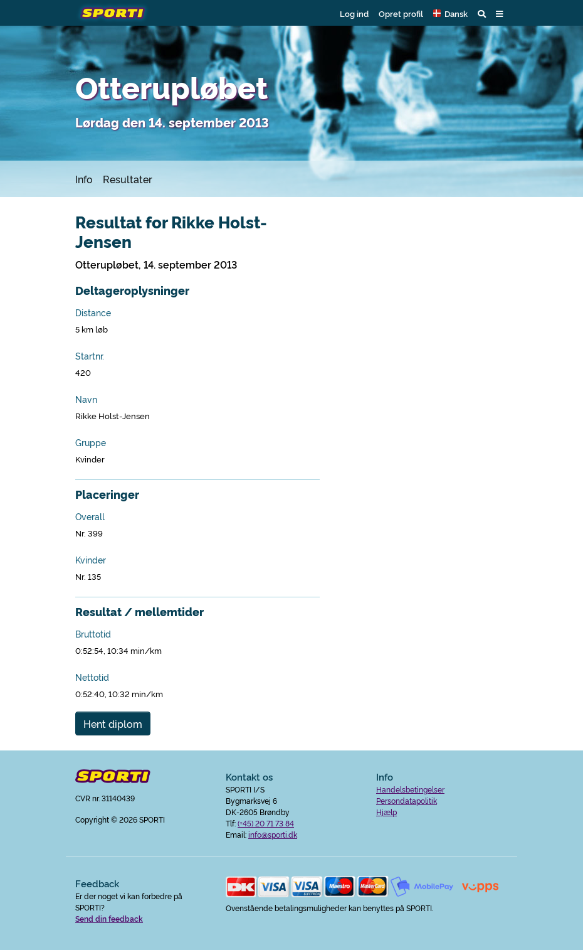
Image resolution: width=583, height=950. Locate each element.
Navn (86, 399)
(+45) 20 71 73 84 (266, 823)
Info (84, 179)
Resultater (127, 179)
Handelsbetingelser (410, 789)
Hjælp (386, 811)
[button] (450, 13)
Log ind (354, 13)
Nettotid (92, 677)
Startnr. (89, 356)
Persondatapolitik (406, 800)
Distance (93, 312)
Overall (90, 516)
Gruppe (90, 442)
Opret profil (401, 13)
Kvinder (90, 559)
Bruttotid (93, 633)
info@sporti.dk (272, 834)
